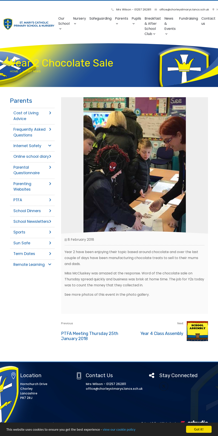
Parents (121, 20)
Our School (64, 23)
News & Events (170, 25)
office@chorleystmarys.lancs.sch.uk (182, 9)
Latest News (32, 71)
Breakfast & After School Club (153, 26)
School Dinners (32, 210)
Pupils (136, 20)
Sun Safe (32, 243)
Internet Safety (32, 145)
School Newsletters (32, 221)
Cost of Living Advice (32, 115)
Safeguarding (100, 18)
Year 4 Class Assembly (162, 333)
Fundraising (188, 18)
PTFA (32, 200)
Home (14, 71)
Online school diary (32, 156)
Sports (32, 232)
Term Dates (32, 253)
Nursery (79, 20)
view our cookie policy (119, 429)
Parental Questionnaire (32, 170)
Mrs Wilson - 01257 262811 (131, 9)
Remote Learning (32, 264)
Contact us (208, 21)
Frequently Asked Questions (32, 132)
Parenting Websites (32, 186)
